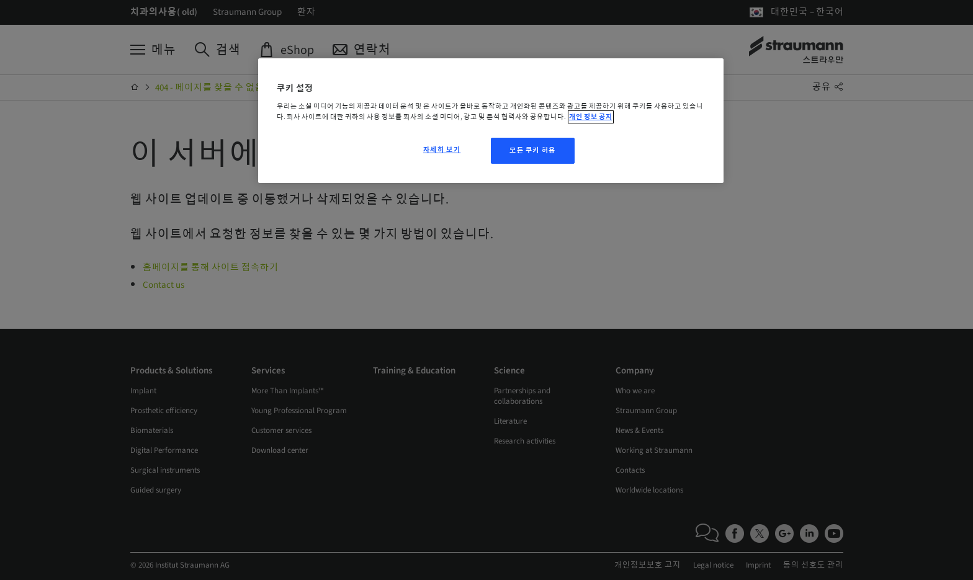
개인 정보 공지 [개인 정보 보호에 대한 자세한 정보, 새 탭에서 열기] (590, 117)
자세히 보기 (441, 150)
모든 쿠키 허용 (532, 150)
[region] (491, 121)
